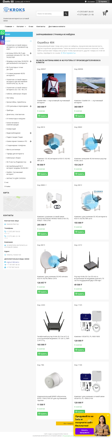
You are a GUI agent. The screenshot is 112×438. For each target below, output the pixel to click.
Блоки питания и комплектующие (13, 124)
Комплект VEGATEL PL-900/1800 (87, 336)
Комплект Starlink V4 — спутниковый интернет (88, 101)
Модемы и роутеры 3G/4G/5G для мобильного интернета (17, 62)
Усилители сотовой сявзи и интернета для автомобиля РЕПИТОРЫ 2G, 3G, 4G (17, 81)
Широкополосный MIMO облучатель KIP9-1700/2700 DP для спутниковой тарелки (51, 398)
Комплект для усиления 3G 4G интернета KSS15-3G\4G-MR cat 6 (90, 217)
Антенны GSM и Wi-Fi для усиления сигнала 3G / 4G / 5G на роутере (18, 55)
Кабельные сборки (14, 158)
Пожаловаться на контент (71, 436)
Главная (8, 26)
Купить (44, 116)
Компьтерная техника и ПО (17, 141)
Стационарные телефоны (16, 145)
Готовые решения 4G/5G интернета (16, 74)
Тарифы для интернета (15, 154)
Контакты (41, 26)
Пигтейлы (10, 98)
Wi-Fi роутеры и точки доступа (15, 68)
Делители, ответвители (15, 114)
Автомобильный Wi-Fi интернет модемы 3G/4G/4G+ (17, 167)
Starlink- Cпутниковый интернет (15, 173)
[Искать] (66, 13)
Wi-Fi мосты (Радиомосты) (16, 162)
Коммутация (11, 129)
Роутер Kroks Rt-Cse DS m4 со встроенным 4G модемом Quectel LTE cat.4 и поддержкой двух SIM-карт (89, 278)
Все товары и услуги (72, 423)
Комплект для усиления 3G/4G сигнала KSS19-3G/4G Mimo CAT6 (52, 277)
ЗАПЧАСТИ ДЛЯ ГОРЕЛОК (16, 178)
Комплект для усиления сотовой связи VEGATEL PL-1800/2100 (89, 397)
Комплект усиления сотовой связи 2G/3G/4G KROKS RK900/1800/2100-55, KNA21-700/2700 (53, 218)
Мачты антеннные (13, 149)
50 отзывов (91, 1)
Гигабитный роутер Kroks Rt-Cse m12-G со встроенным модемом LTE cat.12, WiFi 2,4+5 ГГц (53, 338)
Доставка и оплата (56, 26)
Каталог (20, 26)
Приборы (10, 110)
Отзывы (7, 186)
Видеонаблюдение (13, 133)
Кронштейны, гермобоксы (16, 102)
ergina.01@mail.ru (13, 262)
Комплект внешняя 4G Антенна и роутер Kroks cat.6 (90, 159)
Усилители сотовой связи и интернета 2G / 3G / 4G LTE (17, 89)
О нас (31, 26)
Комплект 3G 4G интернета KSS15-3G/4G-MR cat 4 (53, 159)
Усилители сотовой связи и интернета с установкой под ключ (17, 47)
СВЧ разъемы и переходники (17, 106)
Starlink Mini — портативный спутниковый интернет (53, 101)
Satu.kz (66, 434)
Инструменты (69, 53)
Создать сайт (19, 1)
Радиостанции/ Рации (15, 137)
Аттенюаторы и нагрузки (16, 119)
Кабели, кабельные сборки (17, 94)
